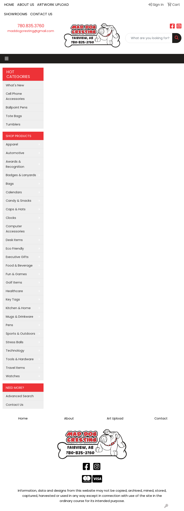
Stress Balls (14, 342)
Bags (10, 184)
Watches (13, 376)
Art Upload (115, 418)
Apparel (12, 144)
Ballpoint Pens (16, 107)
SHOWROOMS (15, 14)
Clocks (11, 218)
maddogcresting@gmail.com (31, 31)
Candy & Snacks (18, 200)
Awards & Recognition (15, 164)
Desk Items (14, 240)
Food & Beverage (19, 265)
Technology (15, 350)
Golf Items (14, 282)
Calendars (14, 192)
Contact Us (14, 405)
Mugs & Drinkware (19, 316)
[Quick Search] (148, 38)
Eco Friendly (15, 248)
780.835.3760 (30, 26)
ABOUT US (25, 4)
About (69, 418)
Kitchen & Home (18, 308)
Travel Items (15, 368)
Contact (160, 418)
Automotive (15, 153)
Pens (9, 325)
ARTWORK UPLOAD (53, 4)
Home (23, 418)
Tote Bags (14, 116)
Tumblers (13, 124)
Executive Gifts (17, 257)
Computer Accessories (15, 228)
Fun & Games (16, 274)
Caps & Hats (16, 209)
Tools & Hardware (20, 359)
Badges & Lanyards (21, 175)
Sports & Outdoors (20, 333)
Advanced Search (20, 396)
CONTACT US (41, 14)
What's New (15, 85)
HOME (9, 4)
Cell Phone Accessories (15, 96)
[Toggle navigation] (6, 59)
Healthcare (14, 291)
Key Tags (13, 299)
